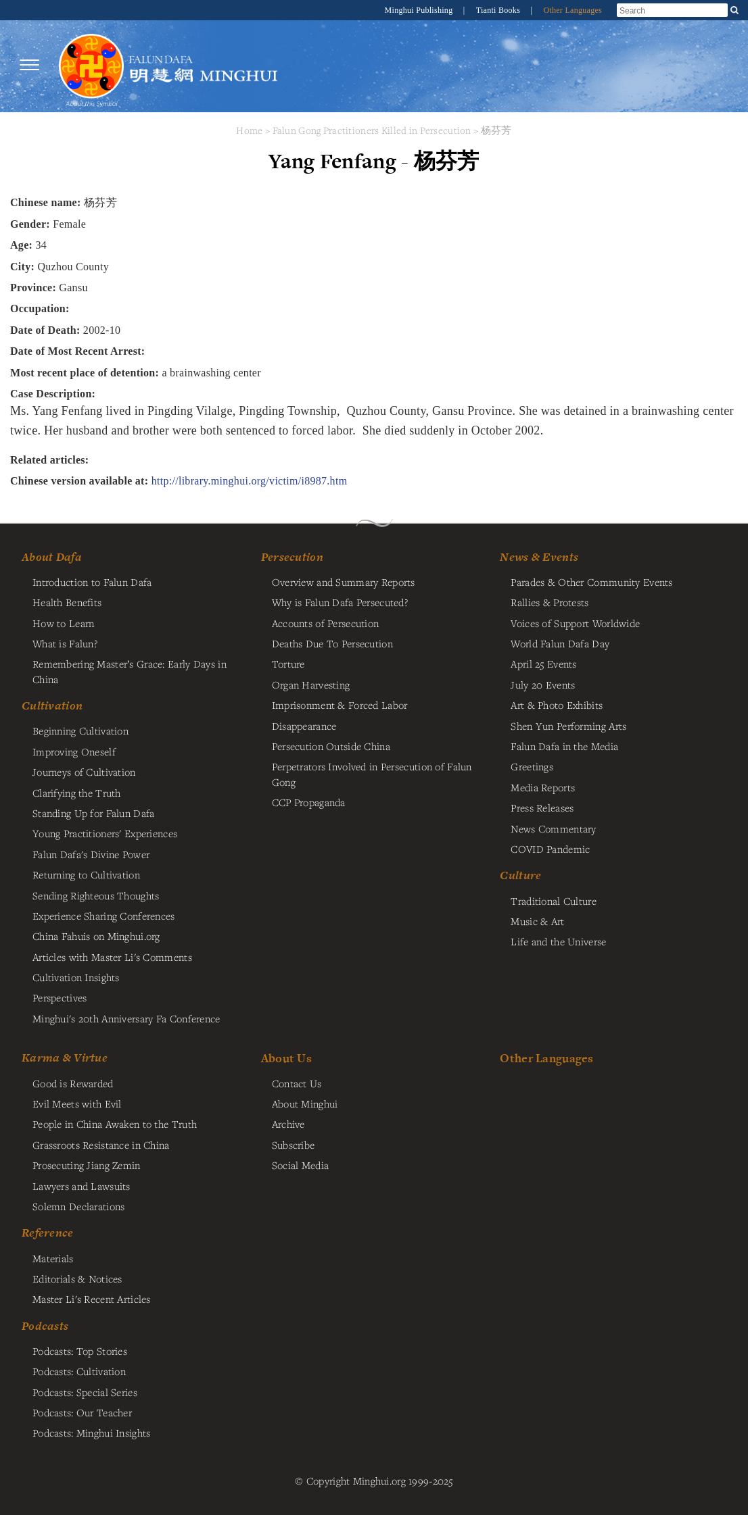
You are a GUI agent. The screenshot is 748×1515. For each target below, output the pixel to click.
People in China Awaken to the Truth (114, 1124)
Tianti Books (499, 10)
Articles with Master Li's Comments (112, 957)
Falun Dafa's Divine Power (90, 854)
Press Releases (542, 807)
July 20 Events (543, 684)
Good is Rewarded (73, 1083)
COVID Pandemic (550, 848)
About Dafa (52, 557)
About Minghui (305, 1103)
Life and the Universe (558, 941)
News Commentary (553, 828)
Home (249, 130)
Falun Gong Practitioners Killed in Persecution (373, 130)
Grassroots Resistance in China (101, 1144)
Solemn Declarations (78, 1206)
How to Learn (63, 623)
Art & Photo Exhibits (557, 705)
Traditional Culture (553, 901)
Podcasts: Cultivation (79, 1371)
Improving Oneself (74, 751)
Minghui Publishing (420, 10)
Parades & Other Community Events (591, 582)
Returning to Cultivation (86, 874)
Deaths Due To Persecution (332, 643)
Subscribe (293, 1144)
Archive (288, 1124)
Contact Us (297, 1083)
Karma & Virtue (65, 1057)
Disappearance (304, 725)
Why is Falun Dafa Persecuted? (340, 602)
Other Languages (572, 10)
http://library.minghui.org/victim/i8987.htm (249, 481)
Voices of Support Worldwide (575, 623)
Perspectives (59, 997)
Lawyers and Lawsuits (81, 1186)
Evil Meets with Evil (77, 1103)
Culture (520, 875)
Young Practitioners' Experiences (104, 833)
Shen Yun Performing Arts (568, 725)
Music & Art (537, 921)
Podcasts (45, 1326)
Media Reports (543, 787)
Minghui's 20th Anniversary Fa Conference (126, 1018)
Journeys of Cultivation (84, 771)
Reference (48, 1232)
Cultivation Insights (76, 977)
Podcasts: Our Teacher (82, 1412)
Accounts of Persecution (325, 623)
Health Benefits (66, 602)
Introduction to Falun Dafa (92, 582)
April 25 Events (543, 663)
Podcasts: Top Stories (79, 1351)
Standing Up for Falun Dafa (93, 813)
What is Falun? (64, 643)
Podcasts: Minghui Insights (91, 1432)
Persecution (292, 557)
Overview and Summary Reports (343, 582)
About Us (286, 1058)
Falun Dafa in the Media (564, 746)
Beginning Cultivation (80, 730)
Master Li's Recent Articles (91, 1299)
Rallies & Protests (549, 602)
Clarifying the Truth (76, 792)
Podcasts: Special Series (84, 1392)
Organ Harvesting (311, 684)
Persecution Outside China (331, 746)
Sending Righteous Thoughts (96, 895)
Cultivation (52, 705)
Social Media (300, 1165)
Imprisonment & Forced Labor (340, 705)
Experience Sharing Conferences (103, 915)
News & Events (539, 557)
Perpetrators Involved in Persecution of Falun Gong (372, 774)
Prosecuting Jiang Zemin (86, 1165)
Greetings (532, 766)
